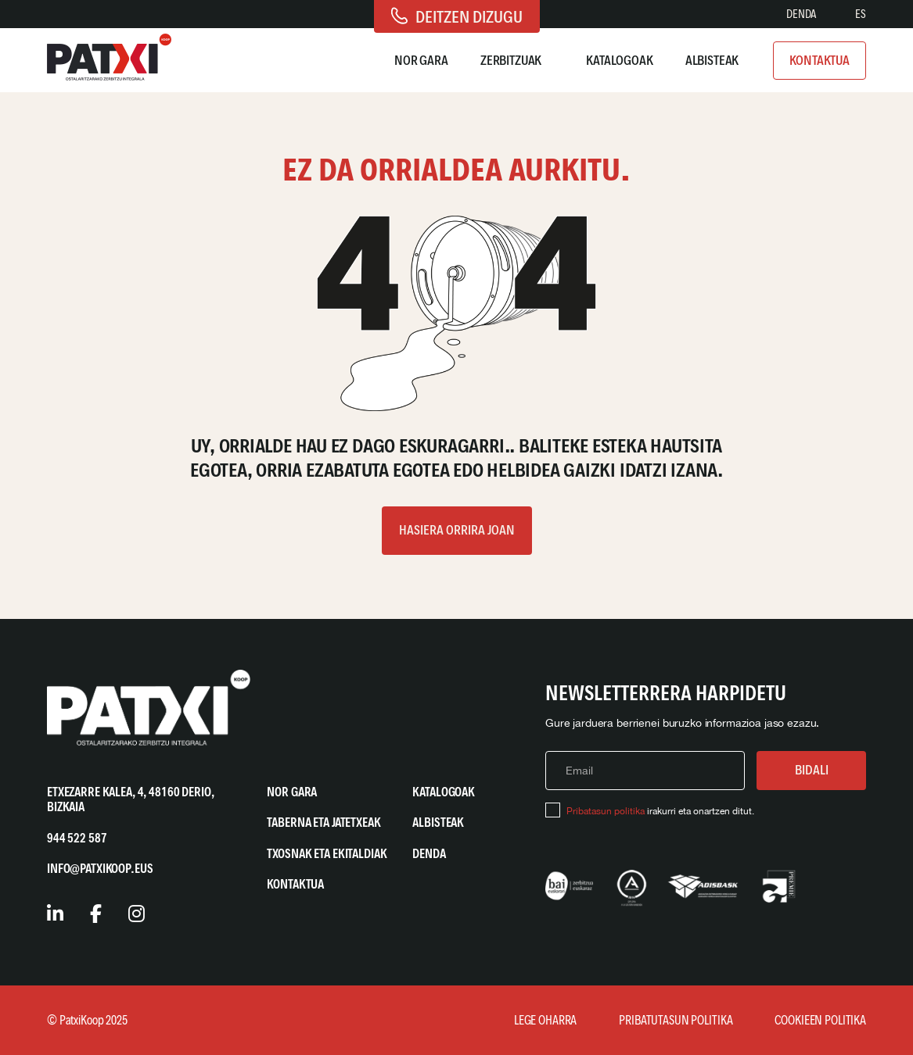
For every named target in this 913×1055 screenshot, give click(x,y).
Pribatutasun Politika (675, 1020)
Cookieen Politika (820, 1020)
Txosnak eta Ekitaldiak (326, 853)
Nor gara (421, 60)
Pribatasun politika (605, 811)
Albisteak (712, 60)
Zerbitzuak (511, 60)
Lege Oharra (545, 1020)
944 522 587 (76, 838)
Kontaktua (819, 60)
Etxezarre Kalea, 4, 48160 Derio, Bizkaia (130, 799)
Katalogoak (619, 60)
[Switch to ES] (860, 14)
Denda (801, 14)
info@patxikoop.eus (100, 868)
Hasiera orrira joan (457, 530)
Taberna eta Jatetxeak (323, 822)
